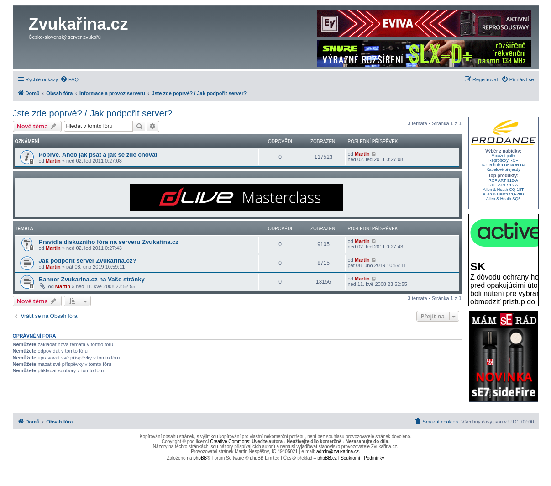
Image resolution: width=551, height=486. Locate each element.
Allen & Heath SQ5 (503, 198)
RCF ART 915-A (503, 185)
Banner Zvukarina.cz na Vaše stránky (92, 279)
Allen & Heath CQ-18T (503, 189)
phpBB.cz (327, 457)
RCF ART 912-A (503, 180)
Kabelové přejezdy (503, 169)
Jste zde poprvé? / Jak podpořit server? (93, 113)
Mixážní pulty (503, 155)
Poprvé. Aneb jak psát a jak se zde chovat (98, 154)
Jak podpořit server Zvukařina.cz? (87, 260)
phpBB (200, 457)
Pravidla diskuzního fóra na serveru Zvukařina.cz (108, 241)
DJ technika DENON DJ (503, 165)
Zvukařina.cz (78, 24)
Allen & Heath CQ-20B (503, 194)
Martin (53, 161)
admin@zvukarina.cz (337, 451)
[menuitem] (69, 79)
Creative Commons (229, 441)
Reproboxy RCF (503, 160)
